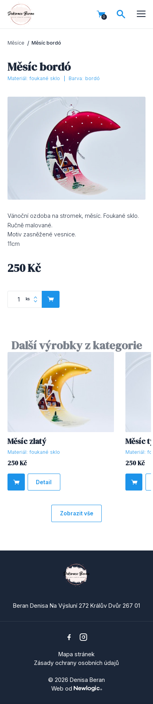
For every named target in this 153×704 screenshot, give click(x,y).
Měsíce (15, 43)
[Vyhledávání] (121, 14)
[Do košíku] (15, 482)
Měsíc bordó (46, 43)
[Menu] (141, 14)
